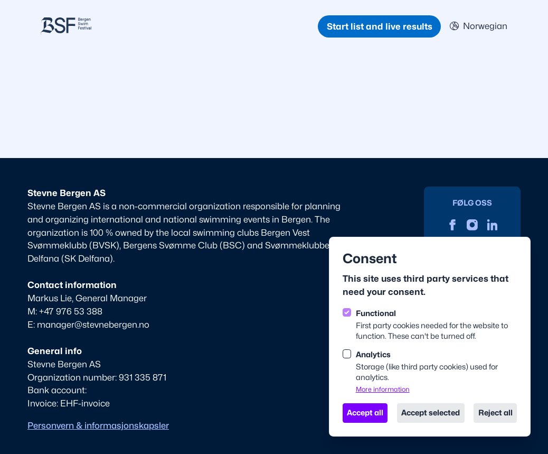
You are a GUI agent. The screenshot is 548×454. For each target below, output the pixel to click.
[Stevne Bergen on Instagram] (472, 224)
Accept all (365, 412)
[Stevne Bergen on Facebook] (452, 224)
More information (383, 389)
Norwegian (478, 26)
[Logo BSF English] (179, 26)
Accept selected (430, 412)
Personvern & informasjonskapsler (98, 425)
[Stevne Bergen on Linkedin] (492, 224)
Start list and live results (379, 26)
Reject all (495, 412)
